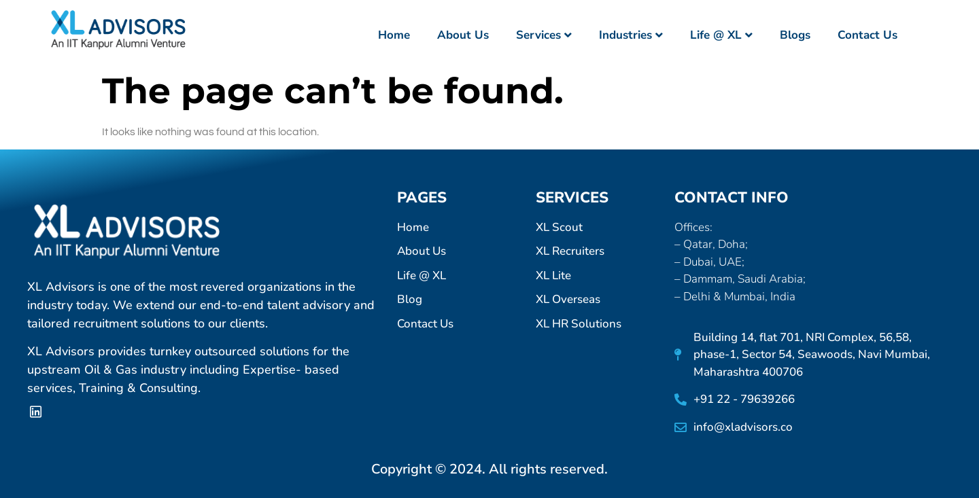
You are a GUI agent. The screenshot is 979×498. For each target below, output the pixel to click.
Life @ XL (721, 35)
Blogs (795, 35)
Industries (631, 35)
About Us (463, 35)
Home (394, 35)
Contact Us (867, 35)
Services (544, 35)
